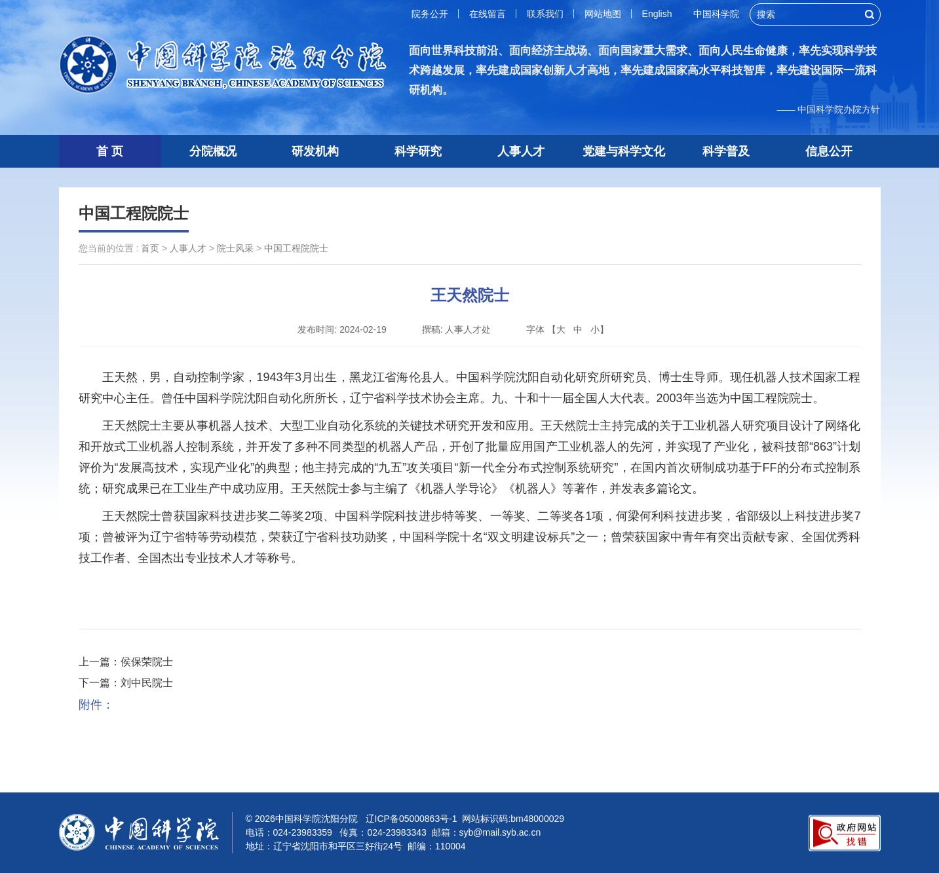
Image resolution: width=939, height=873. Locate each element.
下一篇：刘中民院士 (126, 682)
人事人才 (521, 151)
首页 (150, 248)
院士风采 (235, 248)
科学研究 (418, 151)
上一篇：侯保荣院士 (126, 661)
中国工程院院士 (134, 213)
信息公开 (829, 151)
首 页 (109, 151)
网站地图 (602, 14)
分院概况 (213, 151)
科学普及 (726, 151)
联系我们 (545, 14)
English (657, 14)
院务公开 (430, 14)
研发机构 (315, 151)
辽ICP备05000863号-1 (411, 818)
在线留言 (487, 14)
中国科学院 (716, 14)
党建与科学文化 (624, 151)
